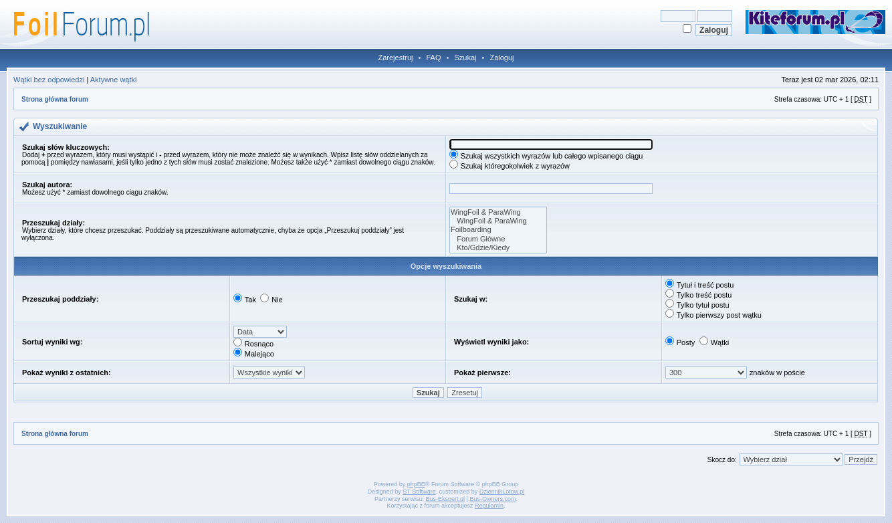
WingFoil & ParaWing (498, 212)
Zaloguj (501, 58)
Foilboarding (498, 229)
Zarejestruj (395, 58)
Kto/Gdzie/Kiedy (498, 247)
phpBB (416, 484)
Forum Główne (498, 239)
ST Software (419, 491)
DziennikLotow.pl (502, 491)
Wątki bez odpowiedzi (48, 80)
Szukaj (465, 58)
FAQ (433, 58)
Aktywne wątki (113, 80)
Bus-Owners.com (492, 499)
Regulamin (489, 505)
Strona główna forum (54, 99)
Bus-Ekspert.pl (445, 499)
